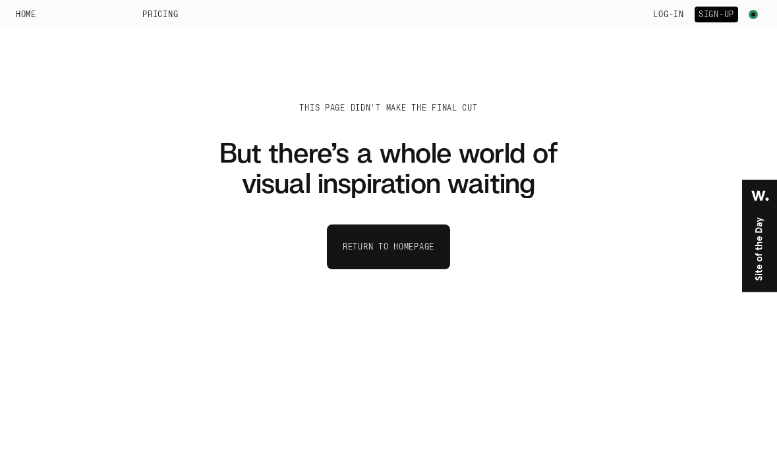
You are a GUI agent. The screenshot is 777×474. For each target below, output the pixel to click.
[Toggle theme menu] (753, 14)
